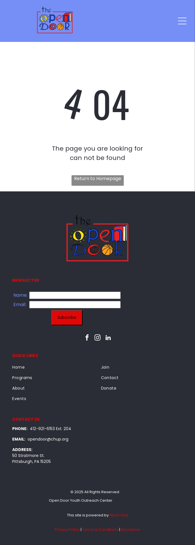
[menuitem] (53, 367)
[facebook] (87, 338)
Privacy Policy (67, 529)
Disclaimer (131, 529)
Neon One (119, 515)
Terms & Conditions (100, 529)
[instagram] (97, 338)
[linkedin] (108, 338)
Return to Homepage (97, 178)
